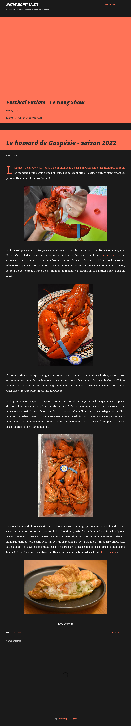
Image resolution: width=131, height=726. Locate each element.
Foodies (17, 632)
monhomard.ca (111, 255)
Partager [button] (11, 118)
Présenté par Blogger (65, 719)
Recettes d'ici (109, 551)
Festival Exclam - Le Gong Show (45, 102)
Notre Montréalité (22, 4)
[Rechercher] (109, 4)
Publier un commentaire (30, 118)
